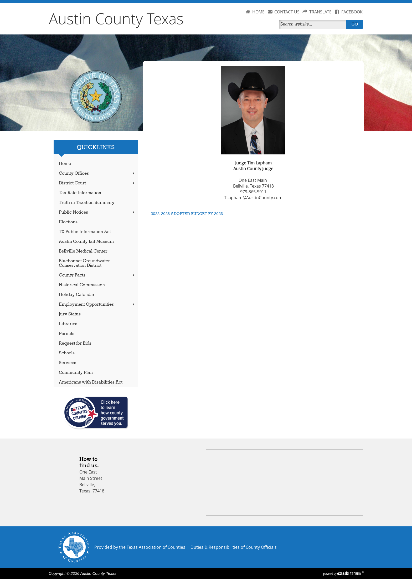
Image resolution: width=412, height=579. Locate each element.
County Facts (97, 275)
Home (65, 164)
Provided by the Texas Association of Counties (139, 547)
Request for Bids (75, 343)
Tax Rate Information (80, 193)
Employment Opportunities (97, 304)
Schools (67, 353)
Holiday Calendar (77, 295)
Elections (68, 222)
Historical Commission (82, 285)
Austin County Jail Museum (86, 241)
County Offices (97, 173)
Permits (66, 333)
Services (67, 363)
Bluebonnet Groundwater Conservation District (84, 263)
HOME (258, 12)
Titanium (349, 573)
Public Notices (97, 212)
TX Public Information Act (85, 232)
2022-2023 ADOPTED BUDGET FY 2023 (187, 214)
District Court (97, 183)
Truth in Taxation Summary (87, 202)
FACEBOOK (352, 12)
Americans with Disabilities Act (90, 382)
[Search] (313, 24)
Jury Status (70, 314)
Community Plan (76, 372)
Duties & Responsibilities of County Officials (233, 547)
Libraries (68, 324)
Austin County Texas (116, 18)
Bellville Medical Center (83, 251)
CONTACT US (287, 12)
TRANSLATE (320, 12)
